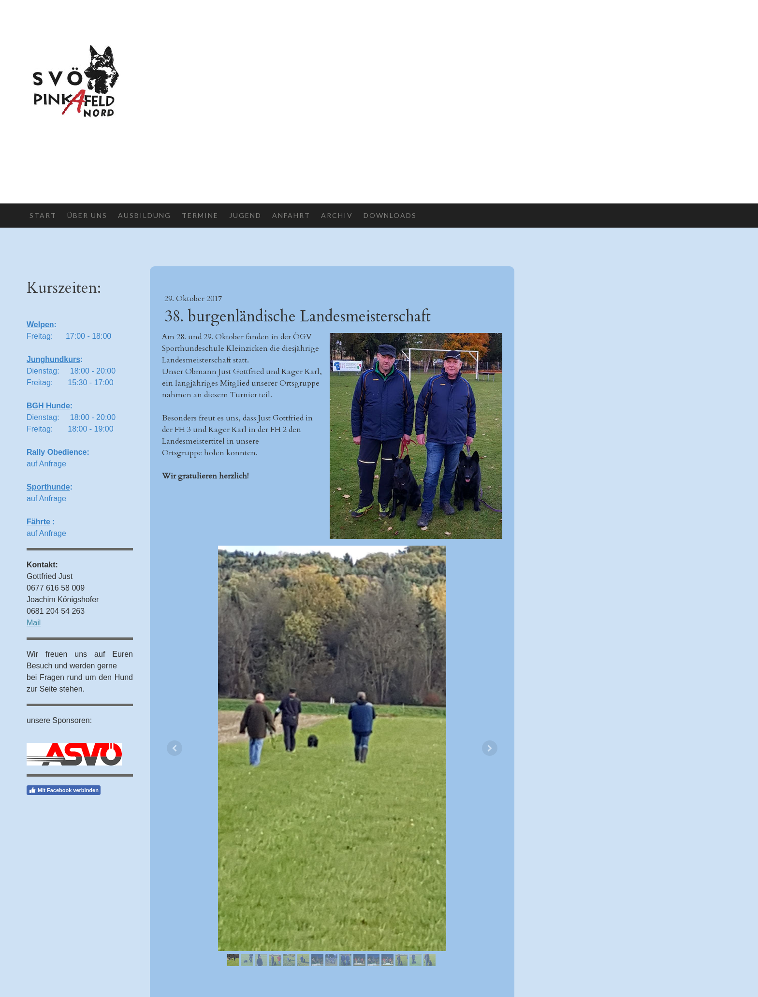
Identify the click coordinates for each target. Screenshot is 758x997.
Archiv (337, 215)
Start (43, 215)
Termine (200, 215)
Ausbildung (144, 215)
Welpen (40, 324)
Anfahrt (291, 215)
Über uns (87, 215)
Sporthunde (48, 487)
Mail (34, 623)
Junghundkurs (53, 359)
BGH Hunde (48, 406)
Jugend (245, 215)
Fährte (38, 522)
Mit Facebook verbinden (64, 790)
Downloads (390, 215)
